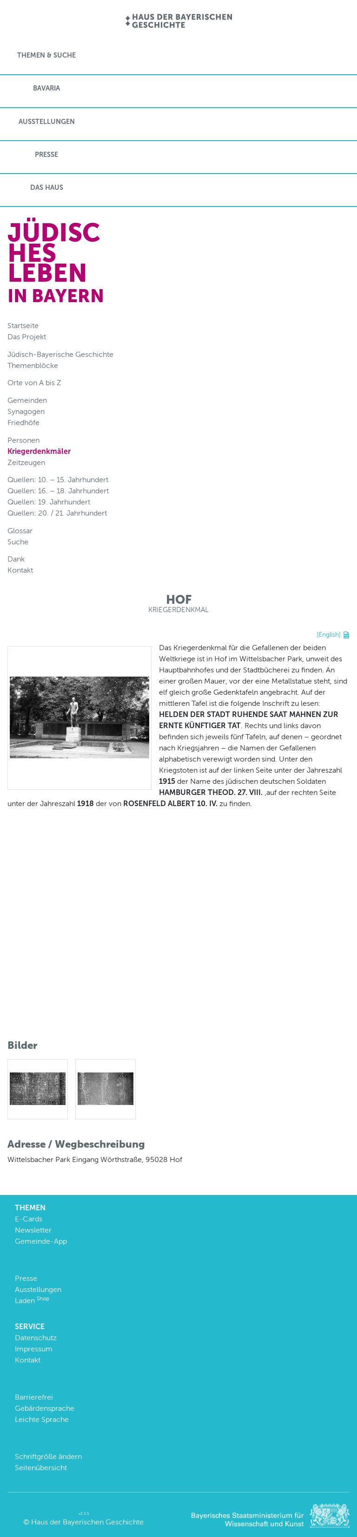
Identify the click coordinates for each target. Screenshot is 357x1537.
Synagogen (26, 411)
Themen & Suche (46, 55)
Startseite (23, 325)
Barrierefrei (34, 1397)
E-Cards (28, 1219)
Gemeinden (27, 400)
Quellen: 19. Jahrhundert (48, 502)
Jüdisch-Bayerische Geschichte (60, 354)
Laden (32, 1301)
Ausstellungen (47, 121)
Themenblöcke (32, 365)
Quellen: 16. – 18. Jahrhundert (58, 491)
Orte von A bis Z (34, 383)
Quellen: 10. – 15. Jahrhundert (57, 480)
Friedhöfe (23, 422)
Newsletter (33, 1230)
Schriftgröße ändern (48, 1456)
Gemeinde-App (41, 1241)
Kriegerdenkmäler (39, 451)
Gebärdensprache (44, 1408)
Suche (17, 542)
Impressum (34, 1349)
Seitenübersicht (41, 1468)
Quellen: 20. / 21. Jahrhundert (57, 513)
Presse (46, 154)
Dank (16, 559)
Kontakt (20, 570)
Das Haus (46, 187)
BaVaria (46, 88)
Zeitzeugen (26, 462)
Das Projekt (26, 337)
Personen (23, 440)
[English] (329, 634)
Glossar (20, 531)
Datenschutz (36, 1338)
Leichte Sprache (42, 1419)
